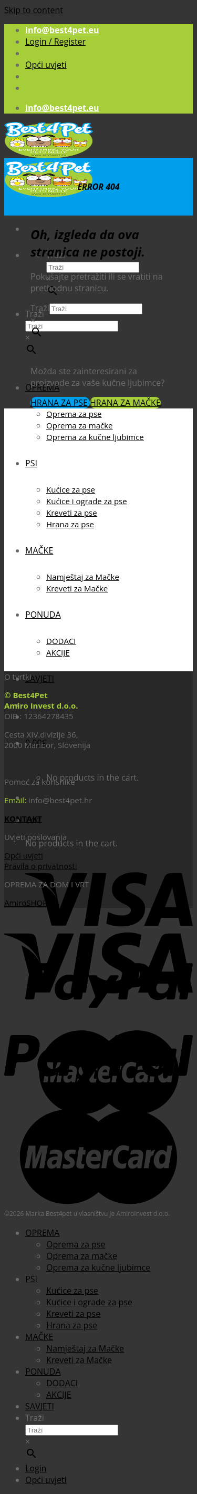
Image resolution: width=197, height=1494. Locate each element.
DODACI (61, 641)
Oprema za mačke (79, 425)
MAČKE (39, 550)
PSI (31, 463)
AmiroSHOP (25, 902)
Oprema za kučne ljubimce (95, 437)
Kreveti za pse (71, 512)
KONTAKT (23, 818)
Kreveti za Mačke (77, 588)
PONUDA (43, 614)
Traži (39, 308)
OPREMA (42, 1233)
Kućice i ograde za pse (86, 501)
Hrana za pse (70, 524)
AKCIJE (58, 652)
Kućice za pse (70, 489)
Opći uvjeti (46, 64)
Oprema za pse (74, 413)
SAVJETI (39, 678)
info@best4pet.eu (62, 30)
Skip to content (33, 10)
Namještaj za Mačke (82, 576)
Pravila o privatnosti (40, 866)
